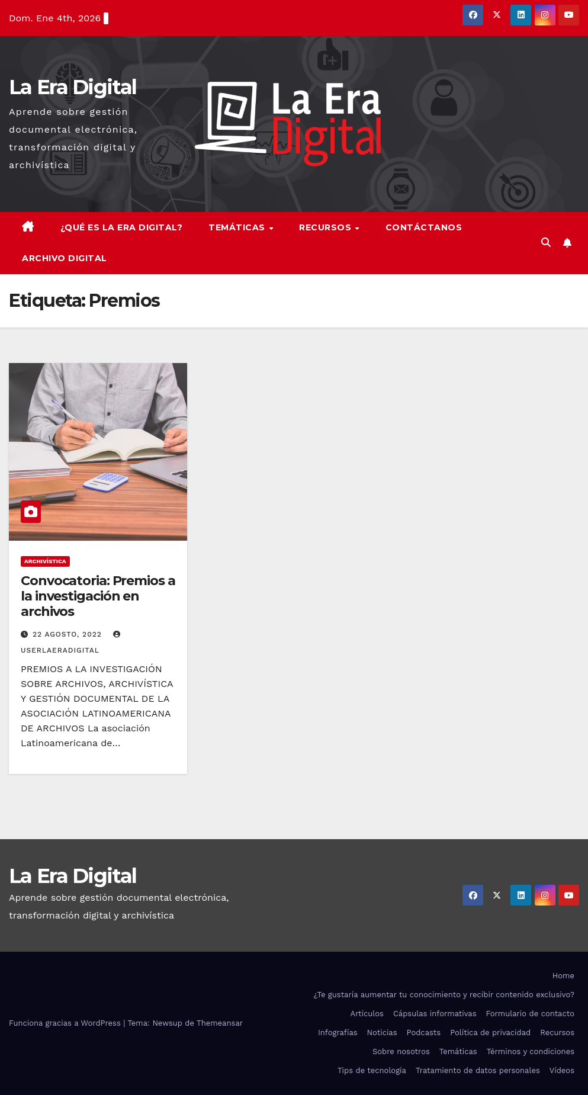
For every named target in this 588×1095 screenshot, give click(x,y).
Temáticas (238, 227)
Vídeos (562, 1070)
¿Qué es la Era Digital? (121, 227)
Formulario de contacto (530, 1013)
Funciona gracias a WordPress (66, 1023)
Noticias (382, 1032)
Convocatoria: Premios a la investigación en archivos (98, 596)
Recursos (326, 227)
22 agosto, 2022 (69, 634)
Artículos (367, 1013)
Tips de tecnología (372, 1070)
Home (563, 975)
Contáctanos (423, 227)
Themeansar (220, 1023)
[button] (546, 242)
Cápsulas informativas (435, 1013)
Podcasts (424, 1032)
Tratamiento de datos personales (478, 1070)
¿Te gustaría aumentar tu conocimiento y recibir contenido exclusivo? (443, 994)
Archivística (45, 561)
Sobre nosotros (401, 1051)
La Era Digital (72, 87)
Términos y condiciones (530, 1051)
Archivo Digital (64, 258)
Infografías (338, 1032)
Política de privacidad (490, 1032)
